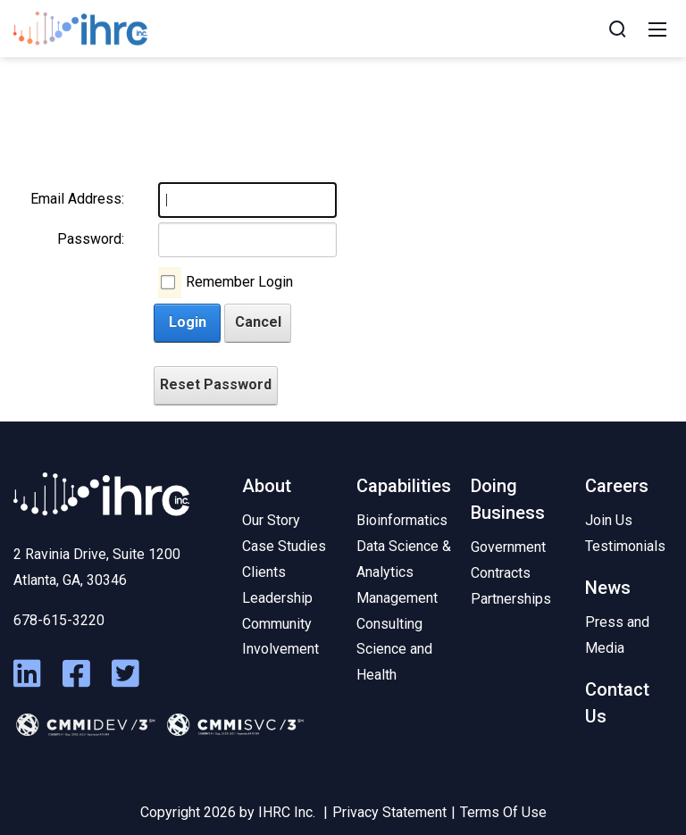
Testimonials (625, 546)
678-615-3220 (59, 620)
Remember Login (239, 281)
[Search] (617, 28)
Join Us (608, 520)
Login (187, 321)
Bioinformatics (402, 520)
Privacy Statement (389, 812)
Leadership (277, 597)
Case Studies (284, 546)
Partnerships (511, 598)
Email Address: (77, 198)
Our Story (271, 520)
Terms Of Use (503, 812)
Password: (90, 238)
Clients (264, 572)
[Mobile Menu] (657, 28)
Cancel (258, 321)
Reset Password (216, 384)
